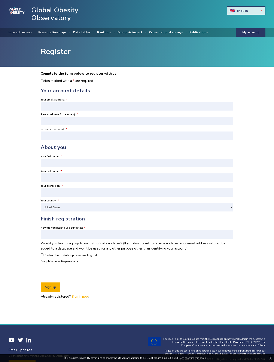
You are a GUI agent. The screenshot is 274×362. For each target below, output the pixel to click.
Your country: (50, 200)
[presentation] (73, 272)
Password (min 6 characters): (59, 114)
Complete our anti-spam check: (60, 261)
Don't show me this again (192, 358)
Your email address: (54, 99)
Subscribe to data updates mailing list (69, 255)
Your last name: (51, 171)
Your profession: (52, 186)
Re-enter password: (54, 129)
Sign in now (80, 296)
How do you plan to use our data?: (63, 227)
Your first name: (51, 156)
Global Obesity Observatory (54, 14)
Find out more (169, 358)
